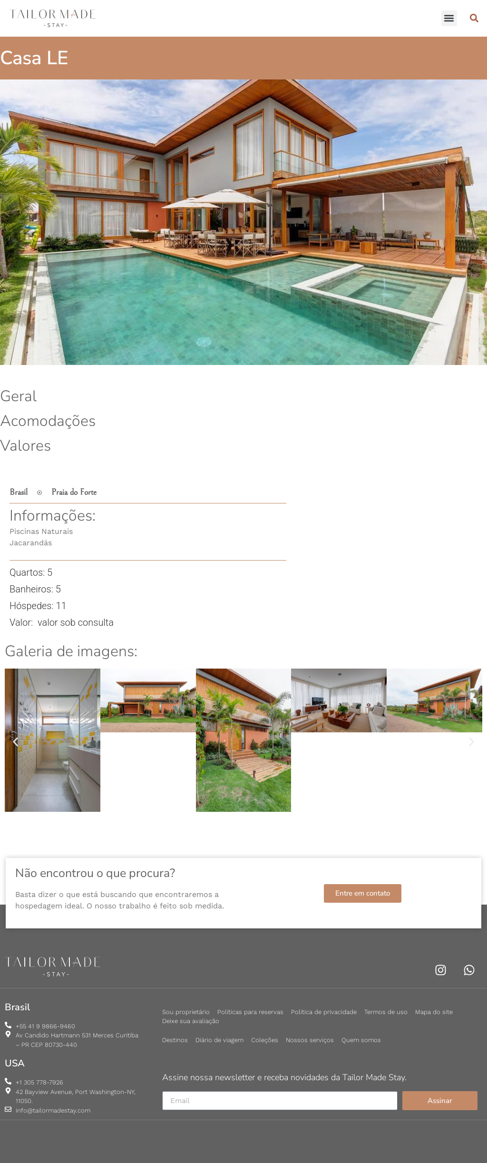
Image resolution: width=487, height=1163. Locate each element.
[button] (449, 18)
